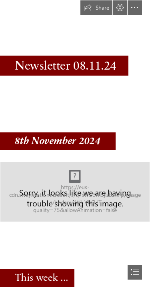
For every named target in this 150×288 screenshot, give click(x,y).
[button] (96, 7)
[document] (75, 144)
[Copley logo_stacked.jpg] (75, 192)
